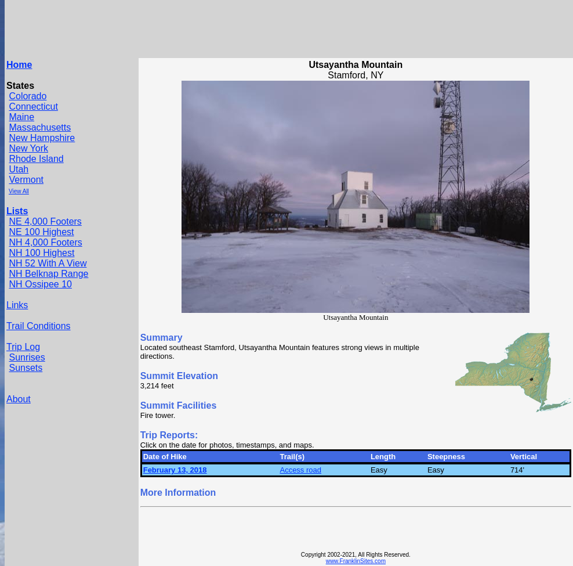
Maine (21, 117)
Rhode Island (36, 159)
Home (19, 65)
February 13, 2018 (175, 470)
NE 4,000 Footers (45, 221)
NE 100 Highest (41, 232)
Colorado (27, 96)
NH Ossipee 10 (40, 284)
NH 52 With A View (47, 263)
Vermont (26, 180)
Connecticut (33, 106)
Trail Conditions (38, 326)
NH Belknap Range (48, 274)
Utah (18, 169)
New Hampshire (42, 138)
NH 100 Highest (41, 253)
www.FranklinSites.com (356, 561)
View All (19, 191)
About (18, 399)
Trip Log (23, 347)
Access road (300, 470)
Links (17, 305)
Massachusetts (40, 127)
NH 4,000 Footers (45, 242)
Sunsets (25, 368)
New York (28, 148)
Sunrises (27, 357)
